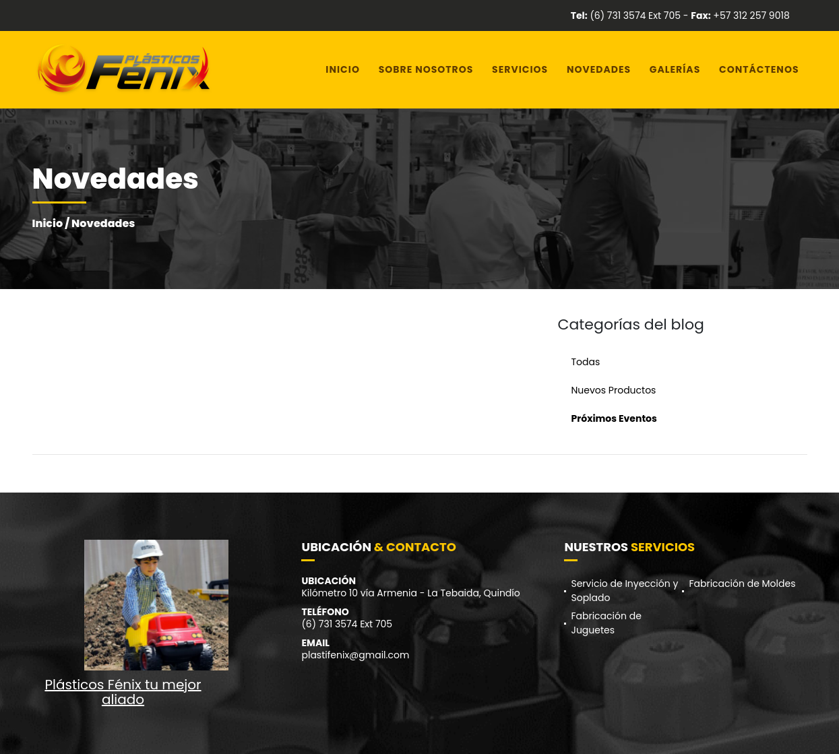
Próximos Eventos (614, 418)
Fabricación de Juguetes (606, 623)
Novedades (599, 69)
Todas (585, 362)
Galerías (675, 69)
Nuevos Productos (613, 390)
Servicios (520, 69)
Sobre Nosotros (426, 69)
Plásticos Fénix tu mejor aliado (122, 692)
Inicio (342, 69)
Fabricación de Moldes (742, 583)
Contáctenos (759, 69)
